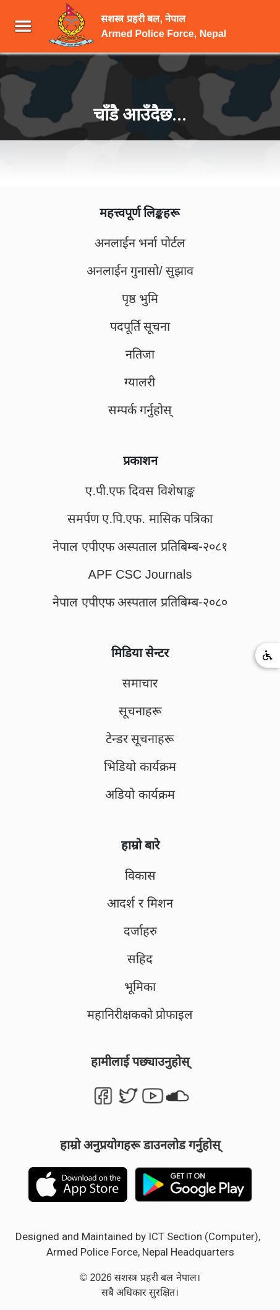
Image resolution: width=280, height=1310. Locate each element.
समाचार (140, 683)
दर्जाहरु (140, 931)
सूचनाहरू (140, 711)
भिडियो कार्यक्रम (140, 766)
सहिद (140, 959)
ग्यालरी (139, 382)
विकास (140, 875)
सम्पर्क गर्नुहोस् (140, 410)
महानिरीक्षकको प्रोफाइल (140, 1014)
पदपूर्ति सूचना (140, 326)
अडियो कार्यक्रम (140, 794)
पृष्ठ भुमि (140, 298)
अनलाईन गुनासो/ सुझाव (140, 271)
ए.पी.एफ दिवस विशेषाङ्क (139, 491)
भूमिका (140, 986)
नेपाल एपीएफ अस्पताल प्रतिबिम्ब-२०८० (140, 602)
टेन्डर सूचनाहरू (140, 739)
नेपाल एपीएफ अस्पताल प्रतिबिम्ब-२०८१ (140, 546)
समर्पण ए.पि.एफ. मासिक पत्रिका (140, 518)
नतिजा (140, 354)
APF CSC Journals (140, 574)
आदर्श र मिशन (139, 903)
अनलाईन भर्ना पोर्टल (140, 243)
